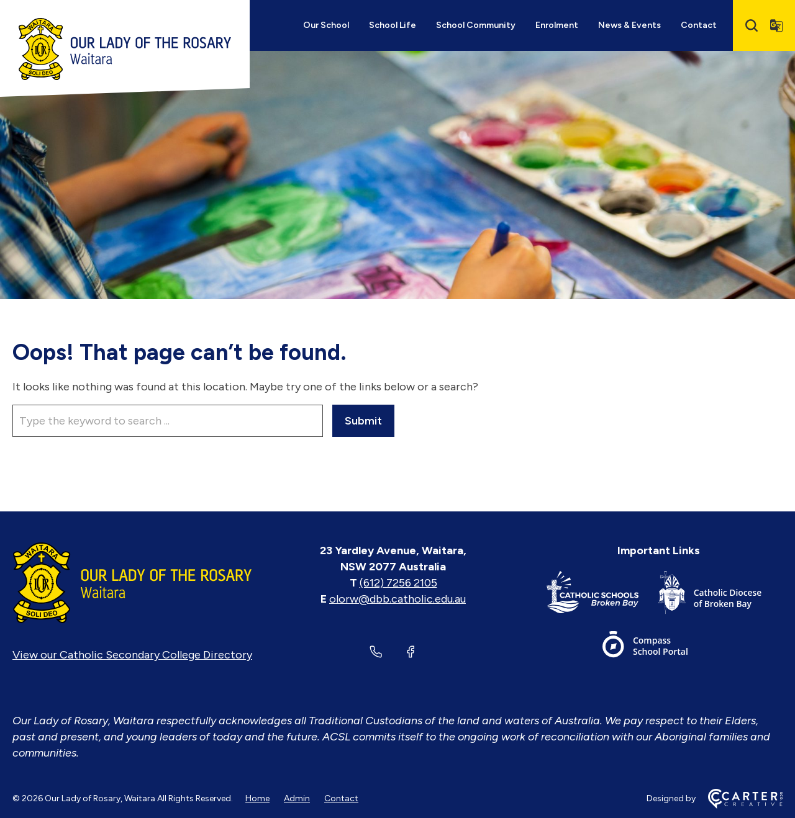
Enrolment (556, 25)
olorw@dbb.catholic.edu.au (397, 599)
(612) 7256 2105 (398, 583)
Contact (699, 25)
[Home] (132, 582)
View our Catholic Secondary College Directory (132, 655)
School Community (476, 25)
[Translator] (776, 25)
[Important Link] (602, 595)
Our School (326, 25)
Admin (297, 798)
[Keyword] (167, 421)
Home (257, 798)
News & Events (629, 25)
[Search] (751, 25)
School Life (392, 25)
